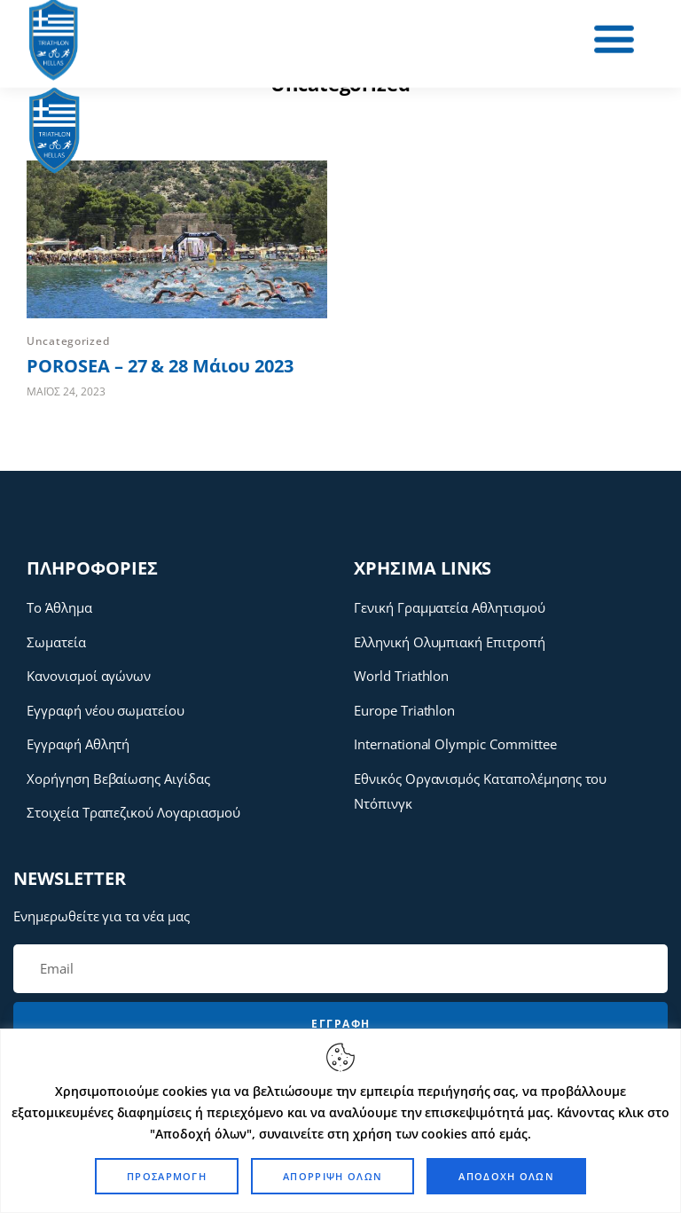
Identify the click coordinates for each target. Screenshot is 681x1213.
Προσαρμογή (167, 1176)
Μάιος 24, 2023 (66, 391)
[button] (393, 40)
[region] (340, 1121)
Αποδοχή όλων (506, 1176)
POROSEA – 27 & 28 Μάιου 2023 (160, 366)
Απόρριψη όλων (332, 1176)
